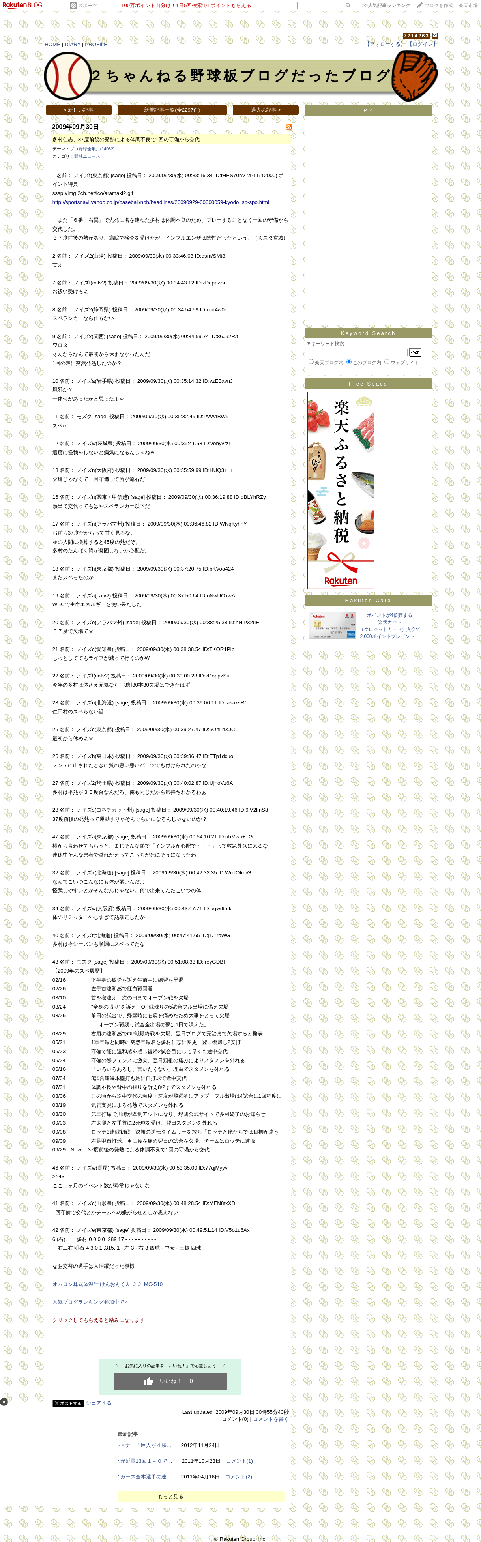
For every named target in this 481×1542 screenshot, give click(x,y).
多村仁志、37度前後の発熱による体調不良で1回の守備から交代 (126, 139)
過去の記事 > (266, 110)
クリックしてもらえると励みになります (98, 1320)
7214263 (416, 36)
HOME (52, 44)
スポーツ (87, 5)
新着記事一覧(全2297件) (172, 110)
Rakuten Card (368, 600)
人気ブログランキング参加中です (90, 1302)
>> (386, 5)
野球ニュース (87, 156)
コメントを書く (271, 1419)
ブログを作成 (439, 5)
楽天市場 (468, 5)
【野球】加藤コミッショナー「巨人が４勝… (120, 1445)
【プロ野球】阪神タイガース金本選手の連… (120, 1477)
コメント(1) (239, 1461)
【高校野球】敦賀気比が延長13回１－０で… (120, 1461)
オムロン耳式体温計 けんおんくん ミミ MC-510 (107, 1284)
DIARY (72, 44)
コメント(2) (238, 1477)
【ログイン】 (422, 44)
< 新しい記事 (79, 110)
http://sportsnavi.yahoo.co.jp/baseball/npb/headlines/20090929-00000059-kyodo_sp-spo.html (160, 202)
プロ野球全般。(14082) (92, 148)
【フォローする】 (385, 44)
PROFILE (96, 44)
